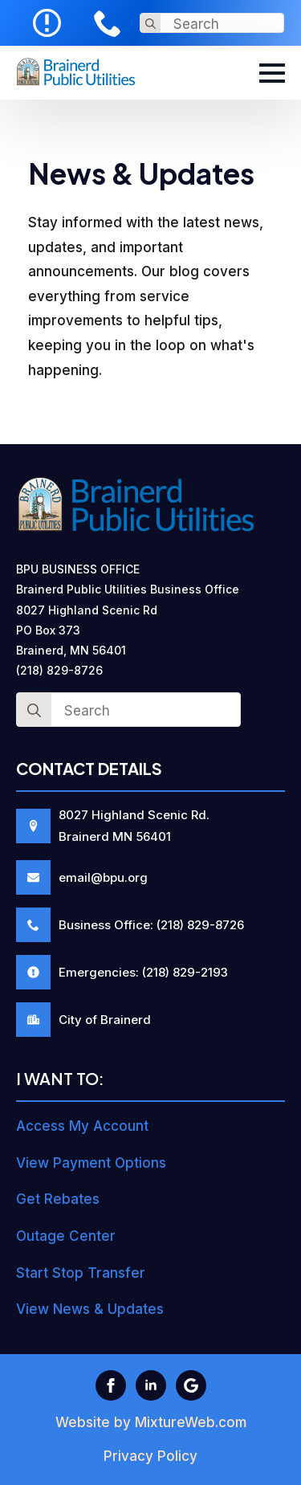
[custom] (191, 1385)
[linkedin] (151, 1385)
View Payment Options (91, 1163)
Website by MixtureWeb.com (150, 1422)
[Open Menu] (272, 73)
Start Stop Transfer (80, 1273)
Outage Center (66, 1236)
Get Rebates (58, 1199)
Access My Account (82, 1126)
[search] (150, 24)
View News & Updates (90, 1309)
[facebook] (111, 1385)
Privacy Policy (150, 1456)
